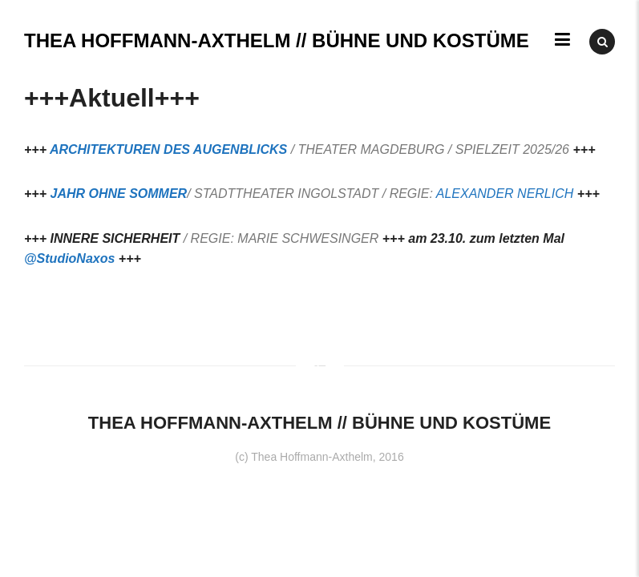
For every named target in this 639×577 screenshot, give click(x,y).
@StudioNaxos (69, 258)
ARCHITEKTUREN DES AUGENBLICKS (168, 149)
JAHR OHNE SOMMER (118, 193)
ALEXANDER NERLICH (505, 193)
